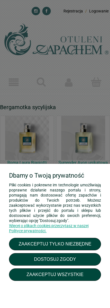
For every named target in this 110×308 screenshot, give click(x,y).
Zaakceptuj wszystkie (55, 274)
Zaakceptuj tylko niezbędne (55, 243)
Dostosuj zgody (55, 259)
